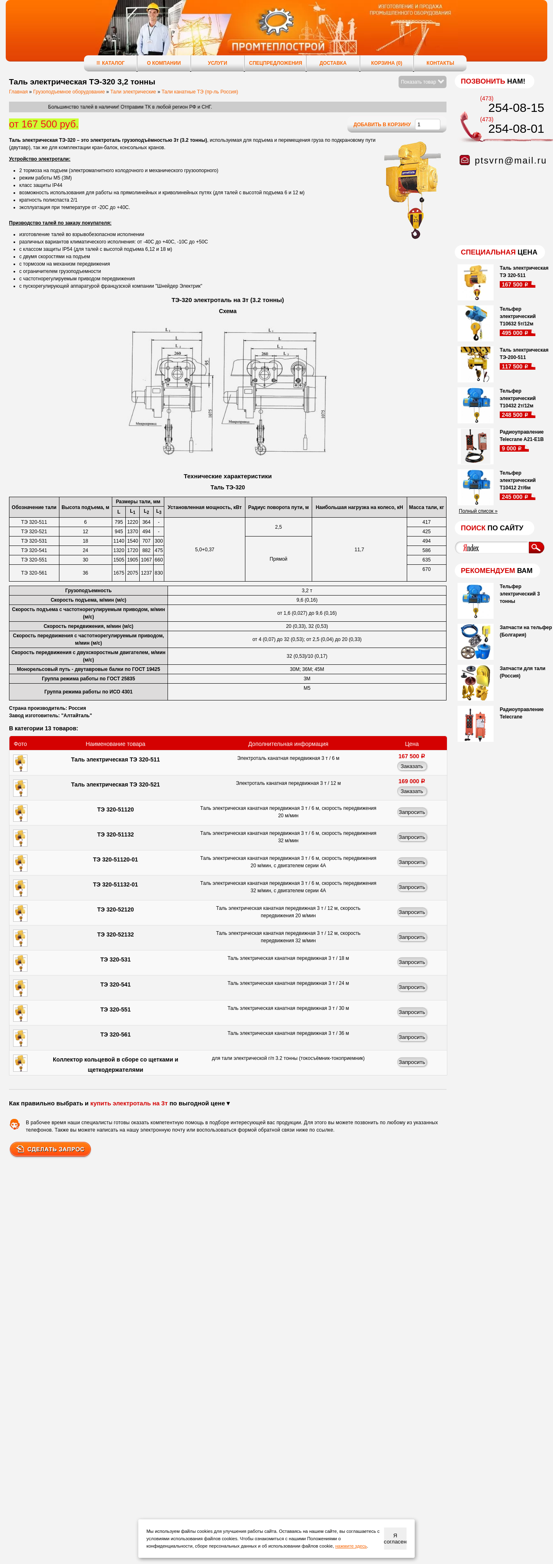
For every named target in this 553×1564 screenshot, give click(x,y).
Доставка (333, 63)
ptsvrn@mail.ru (511, 160)
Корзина (386, 63)
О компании (164, 63)
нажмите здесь (351, 1546)
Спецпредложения (275, 63)
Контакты (440, 63)
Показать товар (422, 82)
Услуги (217, 63)
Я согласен (395, 1538)
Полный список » (478, 511)
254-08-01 (516, 128)
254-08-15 (516, 107)
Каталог (110, 63)
